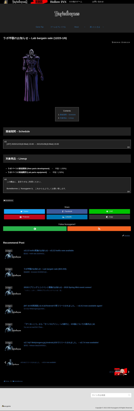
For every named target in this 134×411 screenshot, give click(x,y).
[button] (129, 395)
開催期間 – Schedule (68, 115)
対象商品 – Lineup (67, 118)
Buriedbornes (8, 200)
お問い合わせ (98, 2)
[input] (111, 395)
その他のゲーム (75, 2)
